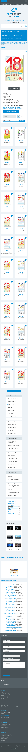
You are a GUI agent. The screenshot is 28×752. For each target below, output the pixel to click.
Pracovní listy (11, 413)
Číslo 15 (7, 294)
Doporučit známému (14, 88)
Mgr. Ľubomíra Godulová (11, 618)
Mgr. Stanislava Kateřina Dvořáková (13, 627)
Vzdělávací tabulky (12, 401)
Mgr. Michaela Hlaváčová (10, 600)
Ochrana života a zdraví (6, 724)
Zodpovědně (3, 738)
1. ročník (5, 107)
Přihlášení (4, 1)
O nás (2, 692)
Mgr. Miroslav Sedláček (10, 607)
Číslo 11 (7, 206)
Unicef (2, 713)
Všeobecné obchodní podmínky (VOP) (9, 706)
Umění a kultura (11, 467)
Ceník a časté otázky (5, 705)
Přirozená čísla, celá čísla (20, 43)
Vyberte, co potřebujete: (8, 658)
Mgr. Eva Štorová (10, 587)
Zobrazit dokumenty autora (11, 111)
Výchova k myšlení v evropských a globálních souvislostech (13, 485)
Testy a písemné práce (13, 416)
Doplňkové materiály (12, 433)
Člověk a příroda (11, 455)
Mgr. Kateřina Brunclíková (10, 596)
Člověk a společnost (12, 458)
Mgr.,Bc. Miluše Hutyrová (10, 598)
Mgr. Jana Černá (11, 612)
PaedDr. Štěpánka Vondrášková (11, 613)
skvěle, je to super (11, 505)
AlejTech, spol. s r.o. (23, 746)
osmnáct (19, 108)
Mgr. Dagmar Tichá (10, 592)
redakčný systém (12, 746)
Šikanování (3, 725)
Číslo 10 (7, 184)
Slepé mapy (10, 407)
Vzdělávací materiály (5, 694)
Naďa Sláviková (11, 615)
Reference (3, 695)
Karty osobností (11, 421)
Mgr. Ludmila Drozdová (10, 595)
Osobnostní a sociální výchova (13, 475)
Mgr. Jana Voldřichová (11, 624)
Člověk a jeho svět (12, 452)
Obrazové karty (11, 419)
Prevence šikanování (5, 734)
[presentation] (14, 671)
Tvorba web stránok (4, 746)
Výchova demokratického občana (13, 480)
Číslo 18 (5, 116)
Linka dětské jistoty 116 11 (6, 735)
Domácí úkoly (11, 430)
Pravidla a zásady (5, 727)
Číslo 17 (7, 338)
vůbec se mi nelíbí (11, 513)
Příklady (2, 740)
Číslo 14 (7, 272)
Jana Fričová (11, 619)
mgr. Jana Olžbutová (10, 590)
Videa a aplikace (11, 404)
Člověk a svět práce (12, 461)
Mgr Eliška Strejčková (10, 610)
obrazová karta (12, 108)
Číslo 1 (7, 162)
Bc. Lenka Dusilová (10, 589)
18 (15, 107)
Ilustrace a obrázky (12, 427)
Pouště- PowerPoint (14, 575)
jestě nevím (10, 509)
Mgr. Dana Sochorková (10, 603)
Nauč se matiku (4, 737)
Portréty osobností (12, 424)
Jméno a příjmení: (6, 640)
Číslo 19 (7, 382)
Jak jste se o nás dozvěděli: (8, 654)
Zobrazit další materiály (14, 391)
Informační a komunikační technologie (13, 449)
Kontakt (2, 698)
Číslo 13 (7, 250)
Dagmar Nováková (11, 625)
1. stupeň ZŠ (11, 107)
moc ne (9, 511)
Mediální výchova (12, 495)
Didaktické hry (11, 410)
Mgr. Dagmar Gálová (11, 616)
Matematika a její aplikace (13, 445)
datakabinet (6, 684)
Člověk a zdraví (11, 464)
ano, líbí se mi (10, 507)
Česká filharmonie (5, 715)
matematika (5, 108)
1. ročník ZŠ (24, 42)
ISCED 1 (19, 42)
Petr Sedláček (10, 586)
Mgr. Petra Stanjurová (11, 604)
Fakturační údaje (4, 697)
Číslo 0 (7, 140)
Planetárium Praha (5, 717)
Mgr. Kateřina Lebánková (11, 630)
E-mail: (4, 645)
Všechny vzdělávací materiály (11, 42)
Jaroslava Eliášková (10, 606)
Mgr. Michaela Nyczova (11, 621)
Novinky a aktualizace (13, 398)
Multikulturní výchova (12, 489)
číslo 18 (18, 107)
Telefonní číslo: (6, 649)
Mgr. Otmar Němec (10, 593)
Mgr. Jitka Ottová (11, 622)
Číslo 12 (7, 228)
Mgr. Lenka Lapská (10, 584)
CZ (26, 1)
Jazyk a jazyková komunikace (12, 442)
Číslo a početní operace (10, 43)
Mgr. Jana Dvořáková (10, 601)
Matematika (3, 43)
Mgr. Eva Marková (10, 609)
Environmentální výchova (13, 492)
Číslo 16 (7, 316)
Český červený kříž (5, 712)
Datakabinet (3, 42)
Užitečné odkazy (4, 703)
